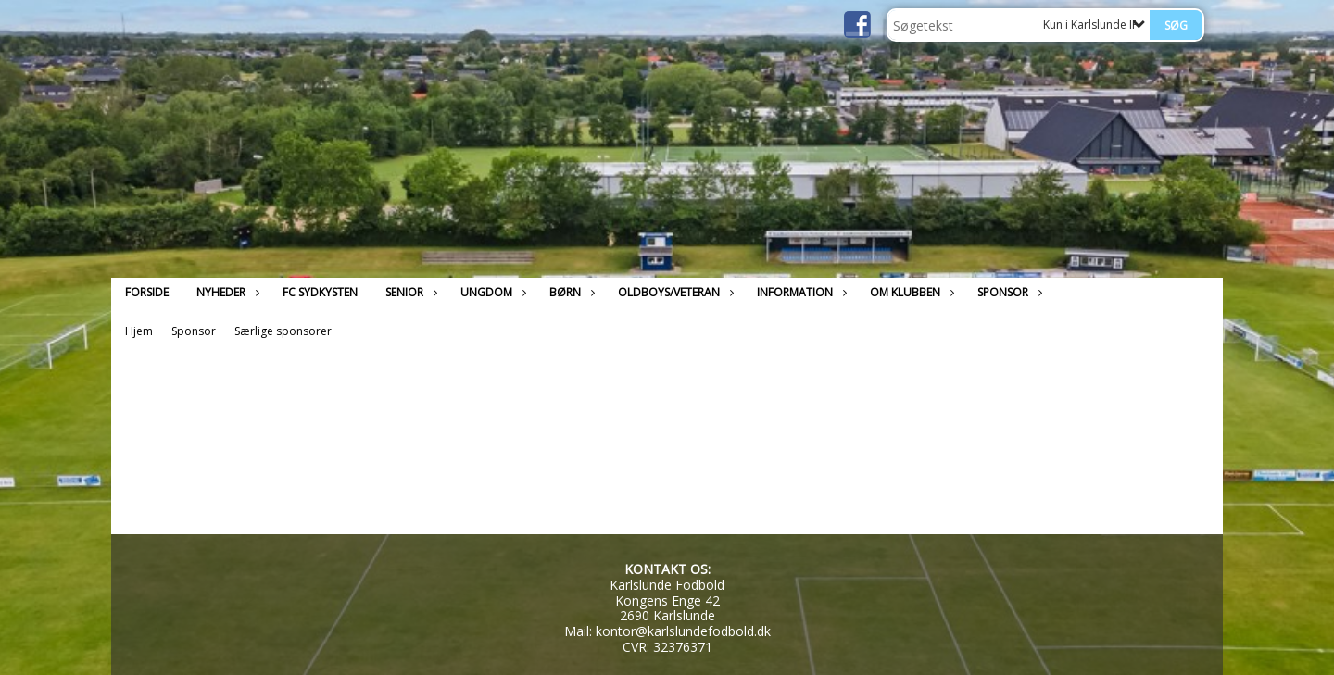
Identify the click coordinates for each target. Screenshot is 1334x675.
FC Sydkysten (320, 292)
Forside (147, 292)
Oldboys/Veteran (673, 292)
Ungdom (491, 292)
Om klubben (910, 292)
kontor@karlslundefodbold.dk (683, 631)
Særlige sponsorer (283, 331)
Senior (409, 292)
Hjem (139, 331)
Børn (569, 292)
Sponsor (1007, 292)
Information (799, 292)
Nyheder (225, 292)
